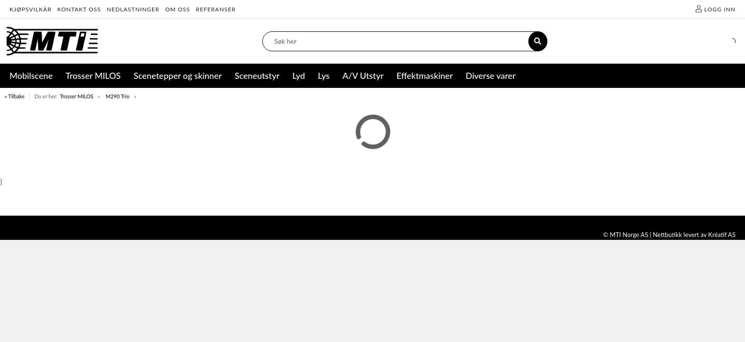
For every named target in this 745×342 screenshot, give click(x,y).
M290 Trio (117, 96)
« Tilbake (15, 96)
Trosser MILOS (77, 96)
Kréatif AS (721, 234)
